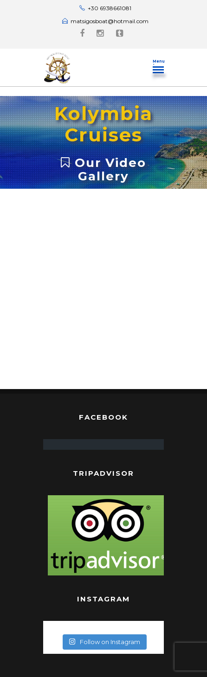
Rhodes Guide (103, 651)
